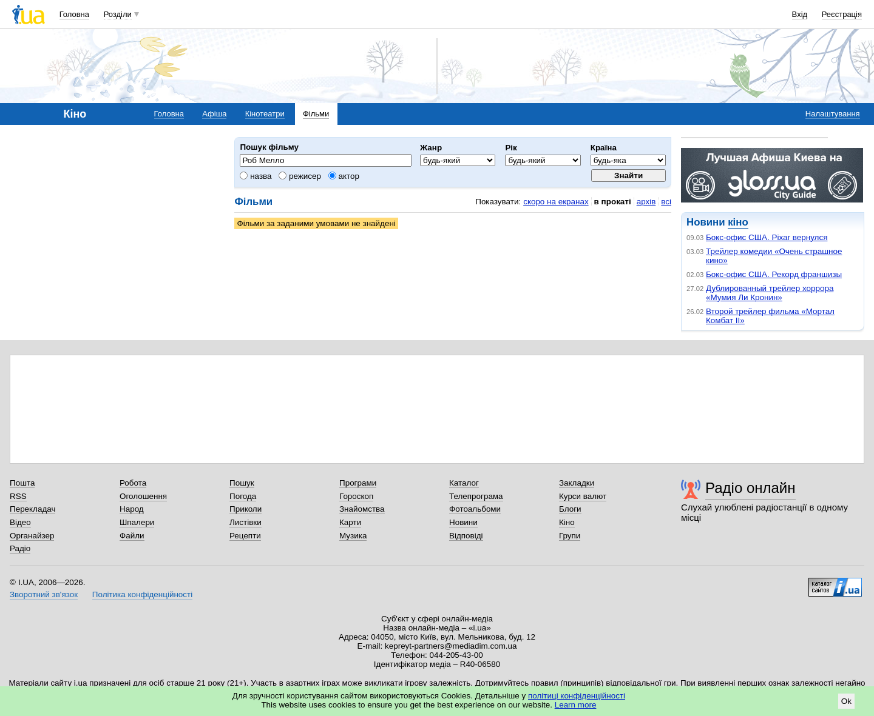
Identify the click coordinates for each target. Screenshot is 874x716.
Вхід (800, 14)
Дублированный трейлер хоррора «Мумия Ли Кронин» (769, 293)
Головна (74, 14)
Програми (357, 482)
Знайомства (362, 509)
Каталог (464, 482)
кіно (738, 222)
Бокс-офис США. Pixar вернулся (766, 237)
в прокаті (612, 201)
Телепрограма (476, 496)
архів (646, 201)
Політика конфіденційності (142, 594)
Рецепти (245, 535)
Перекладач (32, 509)
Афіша (214, 113)
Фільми (316, 113)
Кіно (567, 522)
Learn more (576, 704)
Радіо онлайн (750, 488)
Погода (242, 496)
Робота (133, 482)
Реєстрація (842, 14)
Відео (20, 522)
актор (343, 176)
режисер (300, 176)
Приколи (245, 509)
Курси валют (582, 496)
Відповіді (466, 535)
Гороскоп (356, 496)
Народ (132, 509)
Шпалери (137, 522)
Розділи (118, 14)
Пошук (241, 482)
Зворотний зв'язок (44, 594)
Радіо (20, 548)
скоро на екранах (555, 201)
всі (666, 201)
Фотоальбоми (475, 509)
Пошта (22, 482)
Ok (846, 701)
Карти (350, 522)
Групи (569, 535)
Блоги (570, 509)
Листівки (245, 522)
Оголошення (143, 496)
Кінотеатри (265, 113)
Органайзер (32, 535)
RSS (18, 496)
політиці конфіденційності (576, 695)
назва (255, 176)
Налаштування (832, 113)
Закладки (576, 482)
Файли (132, 535)
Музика (353, 535)
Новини (463, 522)
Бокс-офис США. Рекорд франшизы (774, 274)
